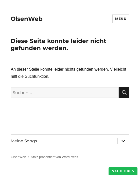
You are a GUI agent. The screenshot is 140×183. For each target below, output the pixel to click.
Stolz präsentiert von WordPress (54, 157)
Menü (120, 19)
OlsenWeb (27, 18)
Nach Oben (123, 171)
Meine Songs (24, 141)
